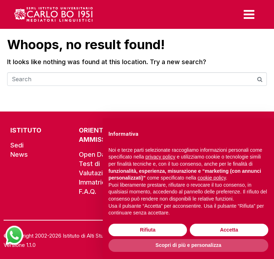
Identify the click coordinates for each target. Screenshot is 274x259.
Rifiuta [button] (148, 230)
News (19, 154)
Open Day (94, 154)
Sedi (17, 145)
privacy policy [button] (161, 157)
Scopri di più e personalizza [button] (188, 245)
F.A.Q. (87, 191)
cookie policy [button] (212, 178)
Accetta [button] (229, 230)
